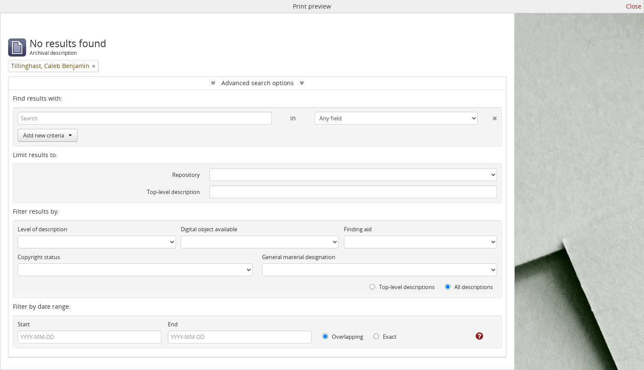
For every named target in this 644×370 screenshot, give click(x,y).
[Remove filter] (93, 66)
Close (633, 6)
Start (24, 324)
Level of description (42, 229)
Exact (385, 336)
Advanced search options (257, 83)
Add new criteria (47, 135)
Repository (186, 175)
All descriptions (469, 287)
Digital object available (209, 229)
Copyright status (39, 257)
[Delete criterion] (487, 116)
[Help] (473, 336)
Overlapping (342, 336)
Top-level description (173, 192)
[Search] (145, 118)
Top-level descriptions (402, 287)
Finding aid (358, 229)
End (173, 324)
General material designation (298, 257)
